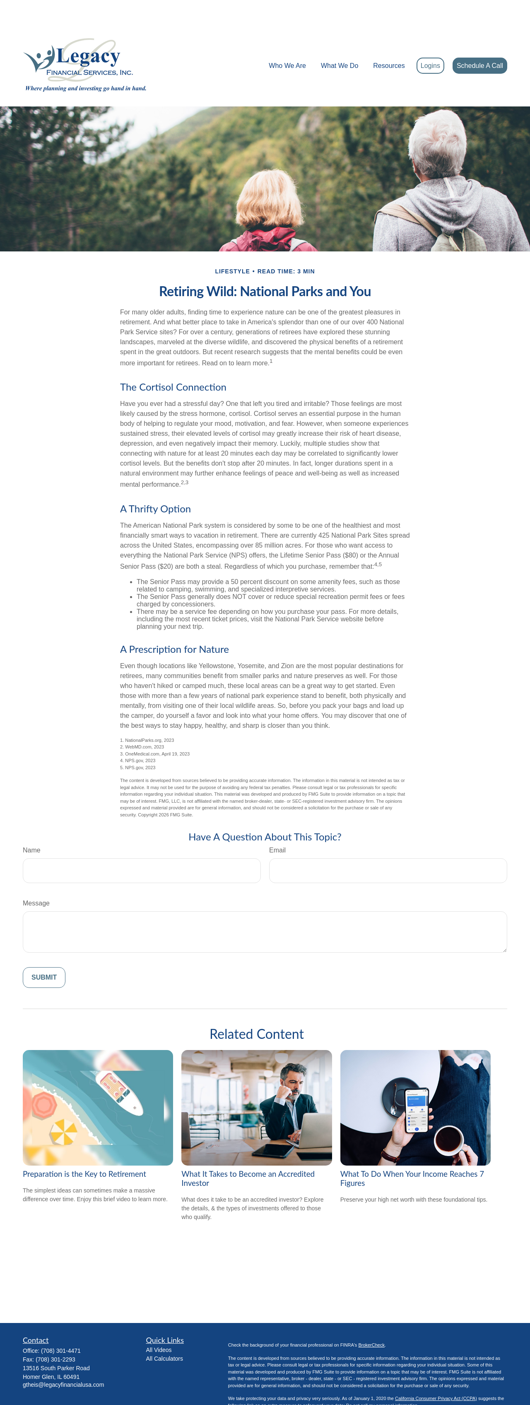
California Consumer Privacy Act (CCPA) (436, 1373)
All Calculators (164, 1333)
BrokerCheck (371, 1320)
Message (36, 878)
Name (32, 825)
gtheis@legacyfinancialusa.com (63, 1360)
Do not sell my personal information (381, 1380)
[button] (287, 41)
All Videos (159, 1325)
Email (277, 825)
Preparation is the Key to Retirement (84, 1149)
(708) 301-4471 (61, 1326)
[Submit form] (44, 952)
